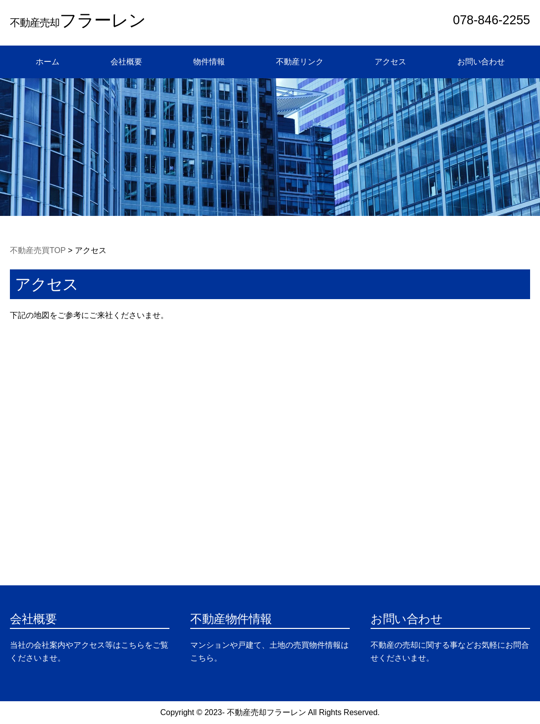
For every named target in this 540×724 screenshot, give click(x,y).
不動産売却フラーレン (266, 712)
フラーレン (78, 20)
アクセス (390, 61)
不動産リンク (300, 61)
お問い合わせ (481, 61)
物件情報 (209, 61)
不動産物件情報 (231, 618)
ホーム (47, 61)
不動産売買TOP (38, 250)
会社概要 (126, 61)
